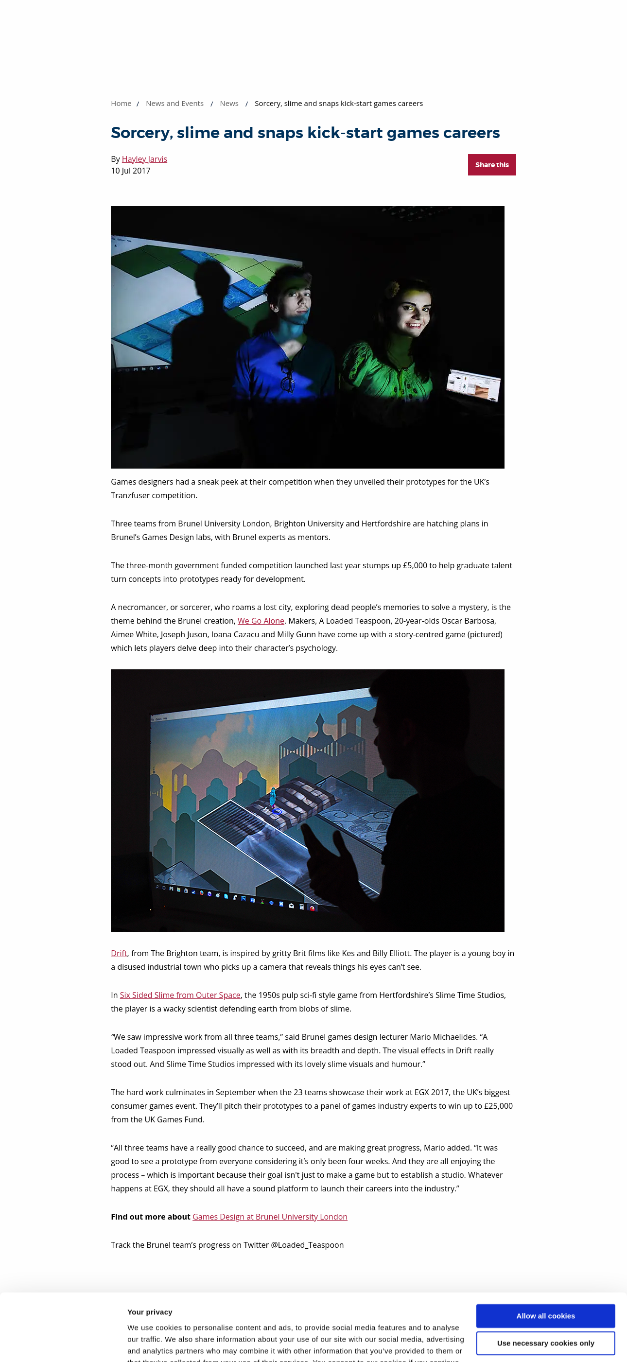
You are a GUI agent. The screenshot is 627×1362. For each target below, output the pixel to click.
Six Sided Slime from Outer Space (180, 995)
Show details (150, 1343)
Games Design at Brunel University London (270, 1216)
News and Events (175, 103)
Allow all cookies (546, 1258)
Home (121, 103)
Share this (492, 164)
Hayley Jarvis (144, 159)
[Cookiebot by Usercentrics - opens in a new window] (62, 1343)
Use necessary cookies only (545, 1285)
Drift (119, 953)
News (229, 103)
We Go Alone (261, 620)
